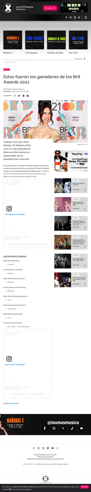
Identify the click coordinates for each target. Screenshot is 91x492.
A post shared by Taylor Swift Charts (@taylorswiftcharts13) (27, 244)
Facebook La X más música (66, 17)
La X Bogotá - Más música (8, 8)
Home (7, 62)
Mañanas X (7, 53)
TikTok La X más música (79, 17)
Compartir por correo (27, 95)
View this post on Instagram (15, 214)
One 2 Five (73, 53)
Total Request (31, 53)
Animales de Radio (55, 53)
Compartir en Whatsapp (23, 95)
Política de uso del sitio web (45, 456)
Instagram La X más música (70, 17)
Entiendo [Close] (84, 487)
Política (28, 489)
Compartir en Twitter (19, 95)
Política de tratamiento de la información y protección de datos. (45, 459)
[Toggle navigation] (86, 17)
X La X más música (75, 17)
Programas (79, 59)
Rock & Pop (14, 403)
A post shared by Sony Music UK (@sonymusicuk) (27, 394)
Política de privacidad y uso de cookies (45, 454)
